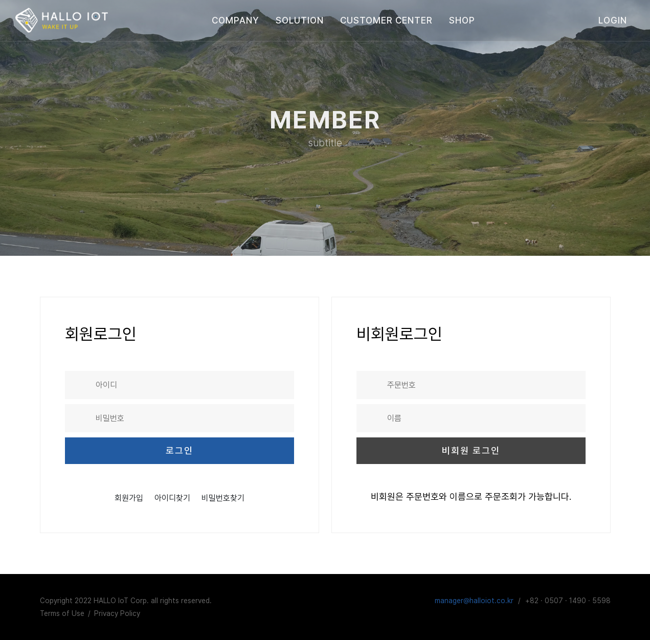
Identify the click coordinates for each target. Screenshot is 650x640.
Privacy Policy (117, 613)
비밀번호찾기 (222, 497)
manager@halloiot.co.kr (474, 600)
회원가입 (129, 497)
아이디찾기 (172, 497)
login (612, 20)
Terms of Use (62, 613)
